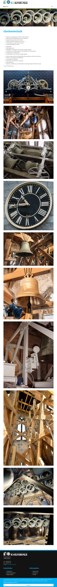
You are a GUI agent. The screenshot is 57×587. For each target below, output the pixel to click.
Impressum (35, 573)
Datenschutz (35, 571)
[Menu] (52, 6)
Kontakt (34, 574)
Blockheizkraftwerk (11, 573)
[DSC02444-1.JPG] (28, 160)
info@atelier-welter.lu (11, 564)
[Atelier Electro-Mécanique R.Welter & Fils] (15, 2)
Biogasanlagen (9, 574)
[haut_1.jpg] (28, 249)
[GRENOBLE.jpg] (28, 205)
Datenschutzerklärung (8, 582)
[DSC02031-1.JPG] (28, 354)
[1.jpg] (28, 293)
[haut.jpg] (28, 428)
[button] (5, 6)
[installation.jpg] (28, 122)
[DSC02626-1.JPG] (28, 486)
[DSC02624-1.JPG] (28, 526)
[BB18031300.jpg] (28, 87)
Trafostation (9, 571)
